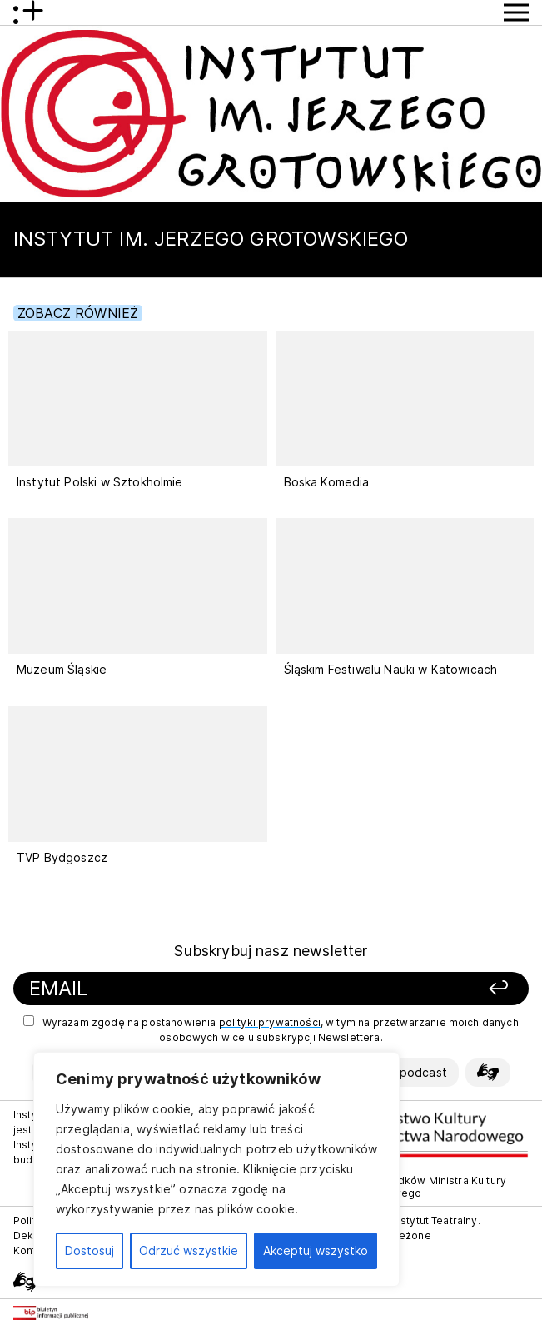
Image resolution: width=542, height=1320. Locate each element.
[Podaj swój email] (188, 989)
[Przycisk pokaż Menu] (516, 12)
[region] (216, 1169)
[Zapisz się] (432, 989)
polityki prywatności (270, 1022)
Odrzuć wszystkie (188, 1250)
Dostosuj (89, 1250)
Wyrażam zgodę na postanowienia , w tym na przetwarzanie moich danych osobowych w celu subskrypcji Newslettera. (271, 1029)
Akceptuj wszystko (315, 1250)
